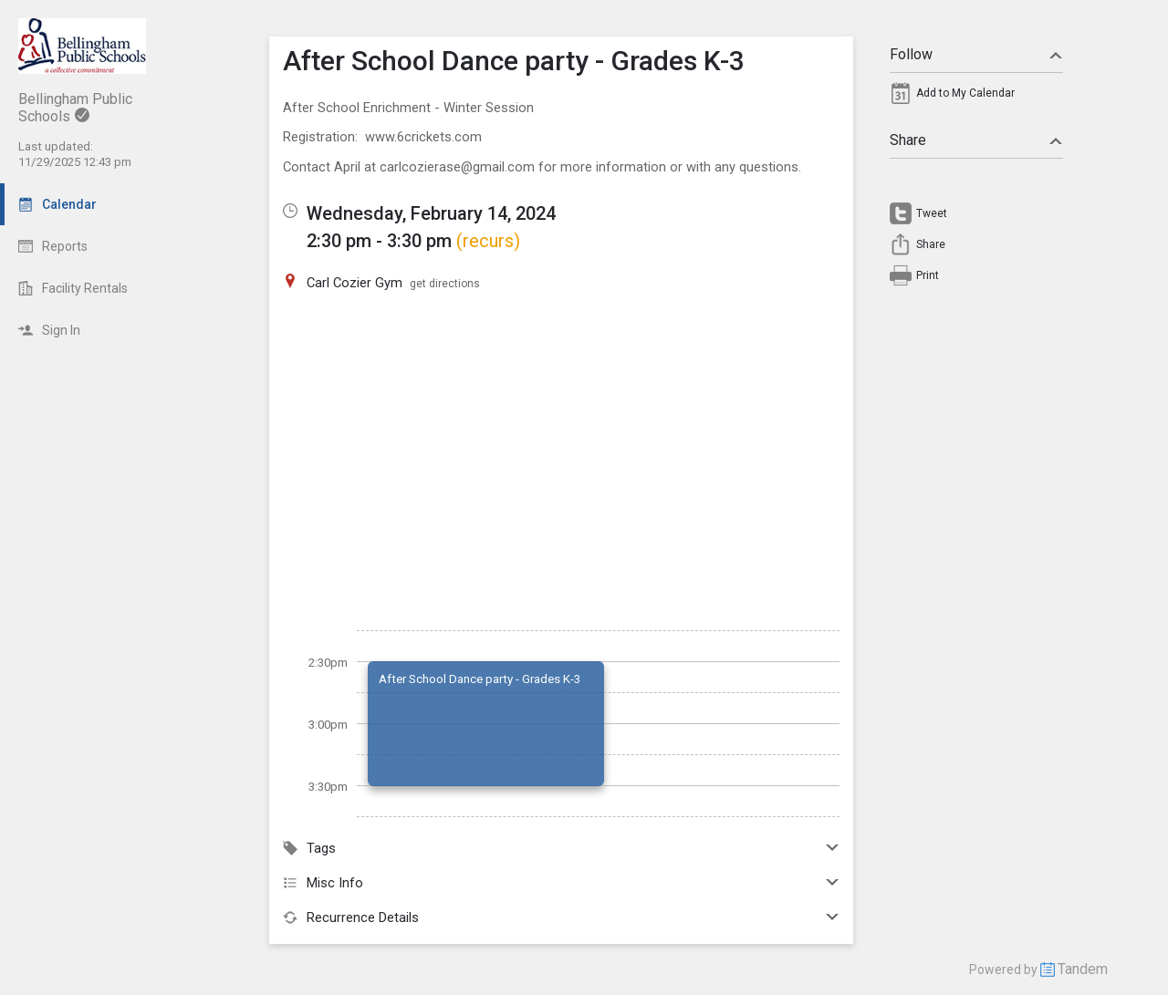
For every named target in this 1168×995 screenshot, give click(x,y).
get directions (445, 283)
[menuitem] (976, 97)
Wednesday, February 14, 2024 (431, 213)
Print (927, 275)
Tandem (1083, 969)
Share (976, 140)
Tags (561, 848)
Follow (976, 54)
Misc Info (561, 883)
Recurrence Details (561, 917)
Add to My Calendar (965, 93)
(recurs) (488, 241)
